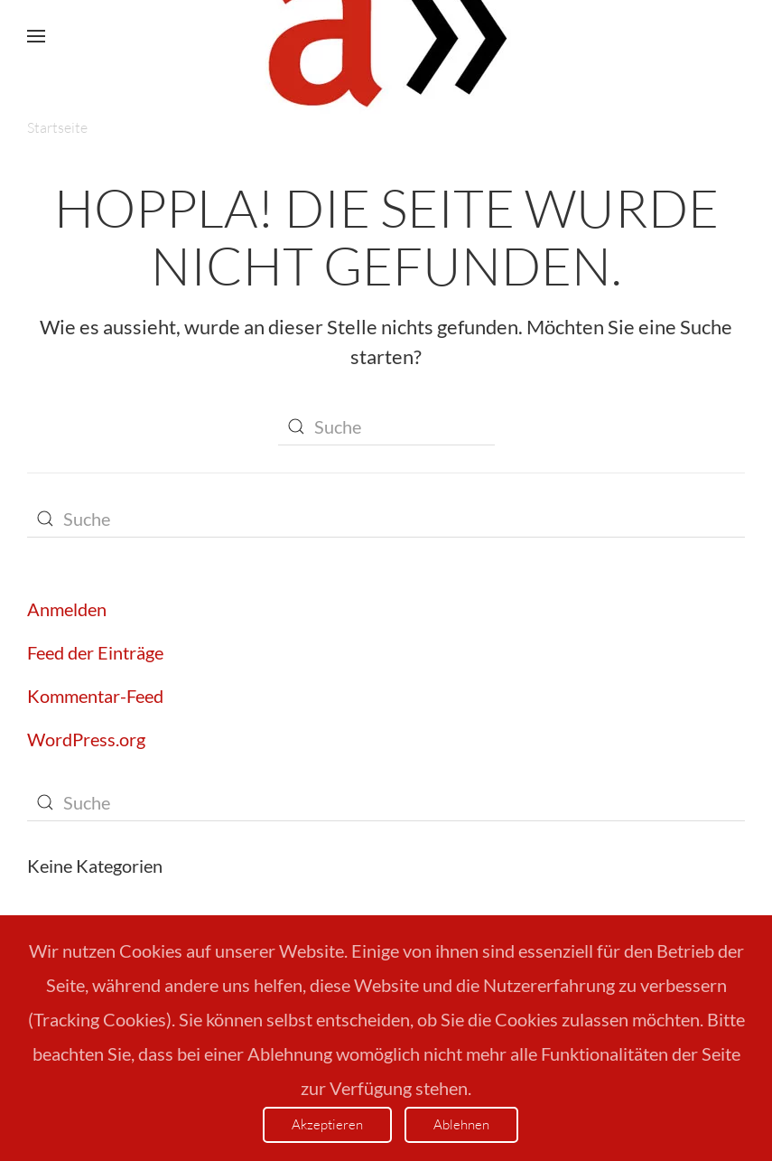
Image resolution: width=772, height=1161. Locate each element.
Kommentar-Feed (95, 696)
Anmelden (67, 609)
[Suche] (386, 427)
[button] (36, 36)
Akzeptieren (327, 1124)
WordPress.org (86, 739)
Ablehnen (461, 1124)
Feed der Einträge (95, 652)
